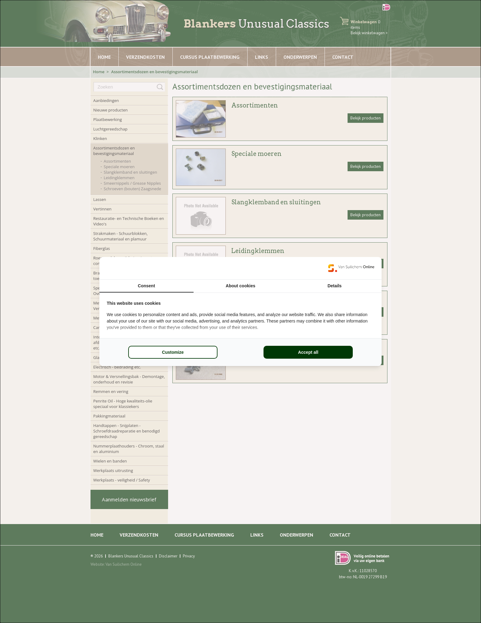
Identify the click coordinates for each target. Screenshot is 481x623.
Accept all (308, 352)
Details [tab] (335, 285)
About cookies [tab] (240, 285)
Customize (173, 352)
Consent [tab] (146, 285)
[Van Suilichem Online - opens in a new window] (351, 268)
